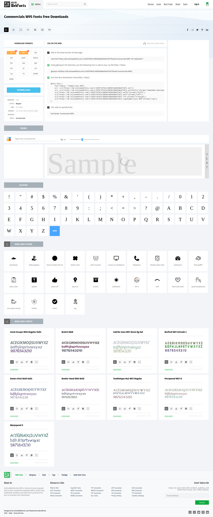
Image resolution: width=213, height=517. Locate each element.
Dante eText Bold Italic (21, 378)
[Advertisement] (188, 80)
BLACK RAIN (67, 332)
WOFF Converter (76, 491)
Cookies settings (138, 496)
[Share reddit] (192, 29)
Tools (185, 5)
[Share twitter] (197, 29)
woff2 (35, 58)
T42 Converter (116, 493)
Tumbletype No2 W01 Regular (127, 378)
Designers (32, 475)
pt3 (11, 69)
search (85, 4)
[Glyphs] (28, 30)
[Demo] (20, 30)
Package (64, 475)
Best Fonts (168, 5)
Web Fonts (19, 475)
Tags (53, 475)
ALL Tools (94, 496)
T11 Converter (137, 493)
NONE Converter (76, 496)
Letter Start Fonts (79, 475)
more (55, 231)
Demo (178, 5)
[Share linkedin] (207, 29)
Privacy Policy (116, 496)
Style (44, 475)
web (23, 53)
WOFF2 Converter (97, 491)
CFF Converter (96, 493)
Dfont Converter (56, 496)
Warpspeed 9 (16, 425)
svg (35, 53)
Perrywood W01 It (173, 378)
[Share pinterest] (202, 29)
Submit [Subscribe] (202, 503)
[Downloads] (22, 362)
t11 (23, 74)
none (11, 79)
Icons (158, 5)
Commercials (20, 118)
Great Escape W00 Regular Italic (25, 332)
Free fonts (16, 4)
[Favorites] (13, 30)
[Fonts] (49, 30)
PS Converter (75, 493)
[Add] (6, 30)
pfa (23, 63)
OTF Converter (116, 488)
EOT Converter (55, 491)
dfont (35, 74)
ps (23, 69)
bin (35, 63)
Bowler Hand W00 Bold (73, 378)
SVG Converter (137, 488)
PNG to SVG (54, 488)
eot (11, 58)
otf (11, 63)
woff (23, 58)
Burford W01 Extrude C (176, 332)
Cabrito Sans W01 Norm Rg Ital (128, 332)
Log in (196, 4)
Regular (18, 104)
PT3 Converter (55, 493)
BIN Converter (137, 491)
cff (35, 69)
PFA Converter (116, 491)
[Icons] (42, 30)
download (23, 90)
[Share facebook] (187, 29)
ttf (11, 53)
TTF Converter (96, 488)
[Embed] (31, 362)
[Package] (35, 30)
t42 (11, 74)
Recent (151, 5)
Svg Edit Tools (76, 488)
